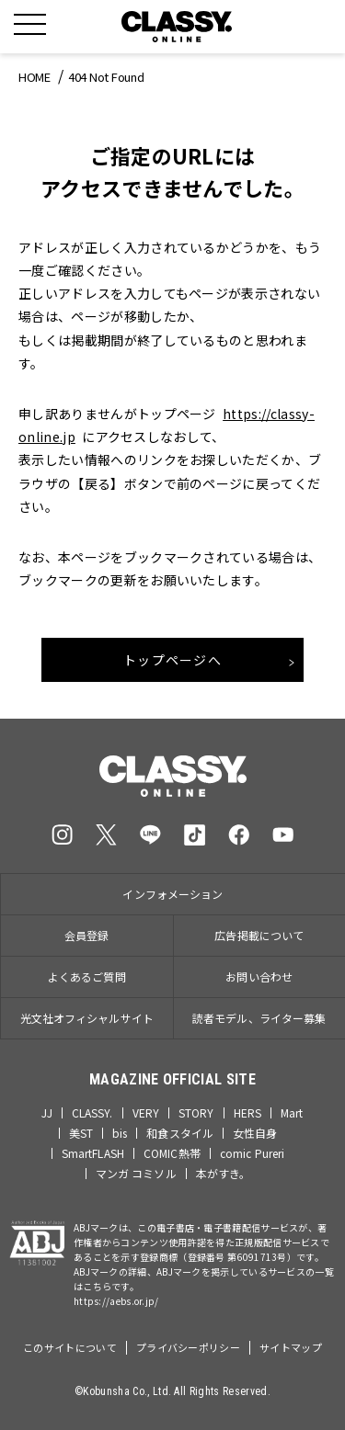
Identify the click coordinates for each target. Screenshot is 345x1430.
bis (119, 1133)
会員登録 (86, 935)
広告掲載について (259, 935)
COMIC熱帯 (172, 1153)
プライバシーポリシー (188, 1347)
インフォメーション (172, 894)
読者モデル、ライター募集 (259, 1018)
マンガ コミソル (136, 1173)
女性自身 (255, 1133)
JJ (46, 1112)
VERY (145, 1112)
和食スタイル (179, 1133)
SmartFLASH (93, 1153)
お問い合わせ (259, 976)
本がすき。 (223, 1173)
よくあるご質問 (87, 976)
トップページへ (172, 660)
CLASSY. (92, 1112)
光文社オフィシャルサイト (87, 1018)
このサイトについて (70, 1347)
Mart (292, 1112)
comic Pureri (252, 1153)
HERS (247, 1112)
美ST (81, 1133)
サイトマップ (290, 1347)
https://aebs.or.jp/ (116, 1301)
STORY (196, 1112)
